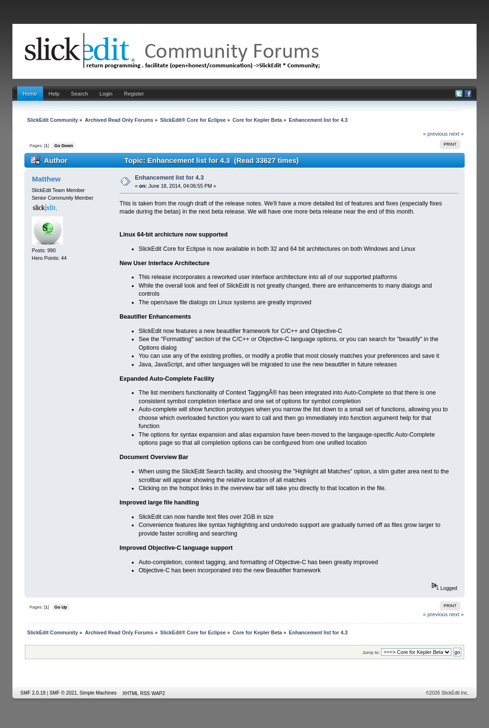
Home (30, 93)
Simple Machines (98, 693)
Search (79, 93)
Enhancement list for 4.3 (169, 177)
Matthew (46, 179)
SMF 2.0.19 (33, 693)
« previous (435, 134)
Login (105, 93)
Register (134, 93)
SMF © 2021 (63, 693)
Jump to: (371, 652)
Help (54, 93)
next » (456, 134)
